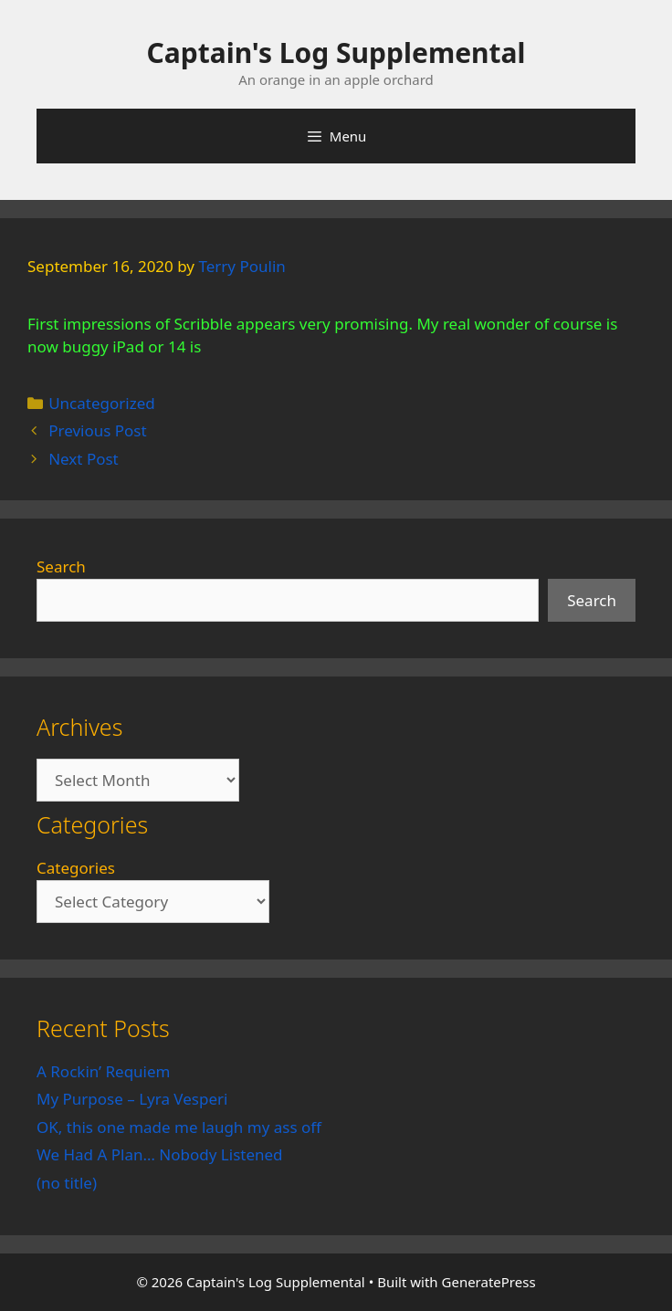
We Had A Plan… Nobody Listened (160, 1154)
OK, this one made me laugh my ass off (179, 1127)
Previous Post (97, 430)
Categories (76, 867)
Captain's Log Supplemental (336, 52)
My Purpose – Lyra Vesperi (132, 1098)
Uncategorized (101, 403)
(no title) (67, 1182)
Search (61, 566)
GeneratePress (489, 1282)
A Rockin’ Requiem (104, 1071)
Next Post (83, 458)
